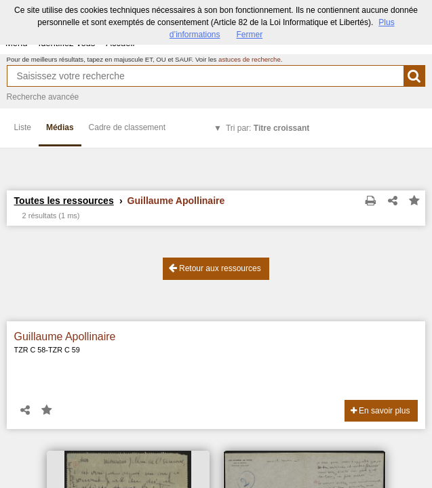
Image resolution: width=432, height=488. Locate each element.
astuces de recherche (249, 59)
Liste (22, 127)
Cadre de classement (127, 127)
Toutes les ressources (64, 200)
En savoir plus (380, 410)
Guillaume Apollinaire (65, 336)
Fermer (250, 34)
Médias (60, 127)
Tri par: (267, 128)
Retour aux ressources (215, 268)
